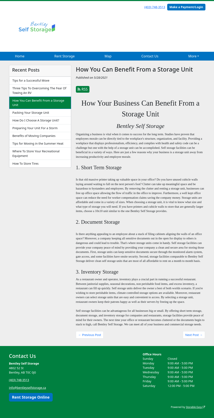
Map (107, 56)
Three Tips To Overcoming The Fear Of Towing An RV (39, 90)
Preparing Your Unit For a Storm (34, 128)
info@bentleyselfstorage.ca (28, 387)
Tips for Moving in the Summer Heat (37, 143)
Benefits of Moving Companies (33, 136)
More (192, 56)
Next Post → (194, 335)
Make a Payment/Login (186, 7)
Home (19, 56)
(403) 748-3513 (154, 7)
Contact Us (149, 56)
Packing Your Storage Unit (30, 113)
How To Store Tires (25, 163)
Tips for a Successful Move (30, 80)
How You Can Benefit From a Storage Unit (38, 103)
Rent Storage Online (31, 396)
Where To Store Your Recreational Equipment (36, 153)
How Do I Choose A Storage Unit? (35, 120)
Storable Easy (195, 407)
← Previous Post (89, 335)
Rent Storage (64, 56)
